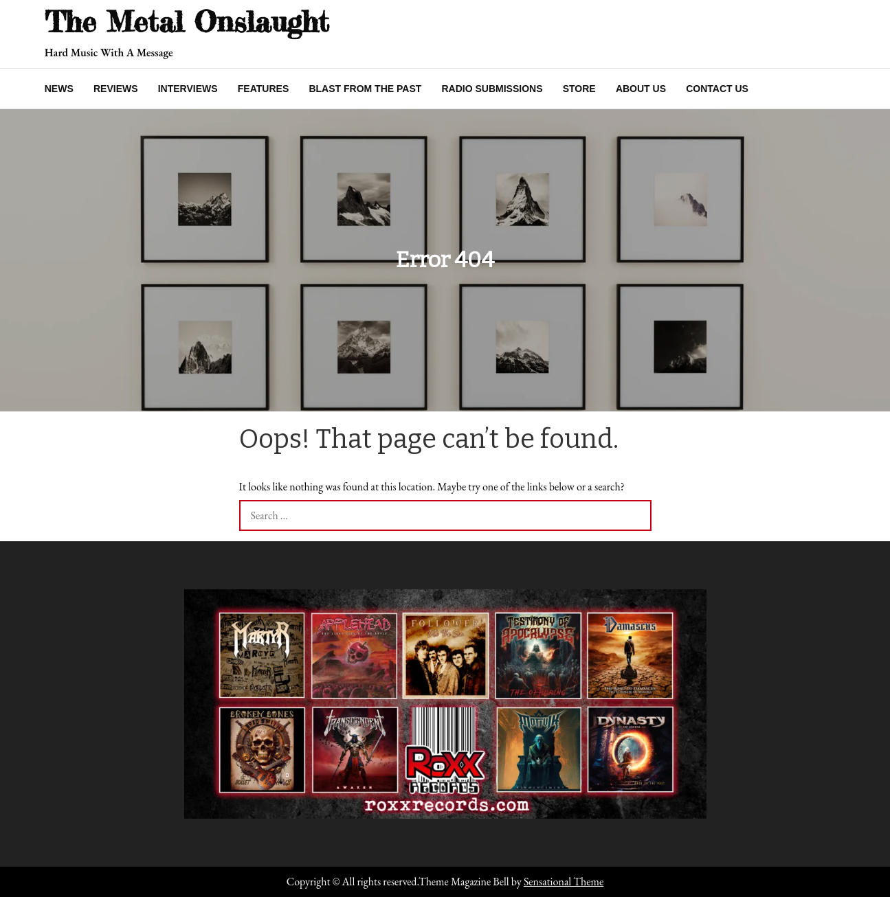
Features (263, 88)
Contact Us (717, 88)
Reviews (115, 88)
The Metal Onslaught (187, 21)
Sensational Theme (563, 881)
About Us (641, 88)
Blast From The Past (365, 88)
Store (579, 88)
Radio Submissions (491, 88)
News (59, 88)
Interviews (188, 88)
